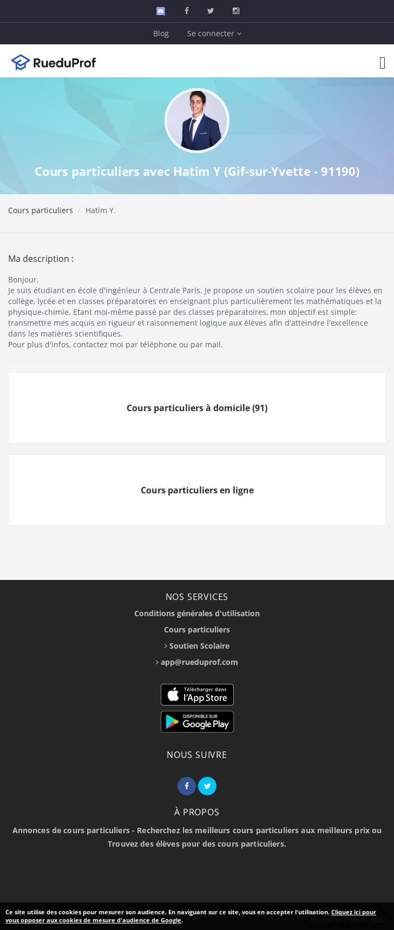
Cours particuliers (40, 210)
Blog (161, 33)
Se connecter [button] (214, 33)
